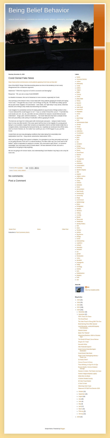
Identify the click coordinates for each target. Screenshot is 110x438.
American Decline (82, 79)
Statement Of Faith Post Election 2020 (89, 388)
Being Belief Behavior (38, 10)
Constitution (80, 133)
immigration (80, 206)
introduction (80, 256)
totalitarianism (81, 273)
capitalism (79, 243)
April (80, 406)
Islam (78, 228)
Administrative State (82, 122)
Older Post (65, 229)
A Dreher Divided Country (85, 378)
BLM (78, 137)
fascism (79, 103)
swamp (79, 269)
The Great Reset (83, 319)
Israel (78, 187)
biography (79, 111)
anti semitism (80, 189)
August (81, 396)
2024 (78, 300)
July (80, 399)
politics (79, 88)
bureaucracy (80, 193)
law (78, 142)
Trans (78, 157)
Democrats (80, 219)
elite (78, 172)
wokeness (79, 131)
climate (79, 124)
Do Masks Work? (83, 359)
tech (78, 271)
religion (79, 90)
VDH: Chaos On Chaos (84, 316)
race (78, 120)
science (79, 105)
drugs (78, 198)
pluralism (79, 260)
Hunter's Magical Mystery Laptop (87, 373)
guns (78, 139)
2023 (78, 302)
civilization (79, 163)
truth (78, 277)
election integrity (81, 170)
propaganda (80, 262)
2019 (78, 417)
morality (79, 215)
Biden (78, 92)
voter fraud (80, 107)
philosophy (80, 83)
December (82, 312)
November (82, 314)
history (78, 101)
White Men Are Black (84, 376)
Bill (88, 287)
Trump (78, 126)
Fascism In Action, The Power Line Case (89, 371)
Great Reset (80, 152)
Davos (78, 150)
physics (79, 135)
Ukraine (79, 230)
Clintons (79, 182)
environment (80, 200)
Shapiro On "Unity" (83, 342)
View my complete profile (92, 290)
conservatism (80, 165)
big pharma (80, 234)
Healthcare (80, 221)
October (81, 391)
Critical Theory (81, 148)
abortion (79, 161)
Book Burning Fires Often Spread (87, 324)
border (78, 238)
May (80, 404)
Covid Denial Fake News (85, 353)
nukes (78, 258)
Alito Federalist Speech (84, 347)
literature (79, 210)
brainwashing (80, 241)
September (82, 394)
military (79, 213)
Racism (79, 154)
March (80, 409)
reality (78, 264)
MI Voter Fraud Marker (84, 381)
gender (79, 254)
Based (78, 217)
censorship (80, 195)
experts (79, 174)
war (78, 279)
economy (79, 167)
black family (80, 191)
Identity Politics (81, 223)
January (81, 414)
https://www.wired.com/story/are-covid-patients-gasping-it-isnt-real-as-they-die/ (32, 82)
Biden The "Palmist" (83, 333)
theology (79, 129)
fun (77, 251)
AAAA (78, 114)
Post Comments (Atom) (22, 232)
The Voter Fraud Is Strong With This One (89, 321)
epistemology (80, 202)
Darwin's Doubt (82, 330)
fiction (78, 204)
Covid (78, 96)
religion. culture (81, 176)
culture (78, 81)
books (78, 77)
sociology (79, 266)
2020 (78, 310)
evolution (79, 249)
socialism (79, 144)
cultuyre (79, 245)
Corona (15, 170)
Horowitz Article (82, 344)
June (80, 401)
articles (79, 232)
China (78, 180)
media (19, 170)
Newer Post (12, 229)
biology (79, 236)
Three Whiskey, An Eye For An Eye (88, 364)
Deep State (80, 98)
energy (79, 146)
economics (80, 109)
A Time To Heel (82, 383)
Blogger (62, 428)
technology (80, 178)
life (77, 116)
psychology (80, 118)
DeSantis (79, 185)
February (81, 411)
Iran (78, 226)
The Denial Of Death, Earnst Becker (88, 339)
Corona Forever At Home (85, 362)
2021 (78, 307)
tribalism (23, 170)
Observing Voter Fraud (84, 386)
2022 (78, 305)
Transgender (80, 159)
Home (39, 229)
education (79, 247)
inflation (79, 208)
